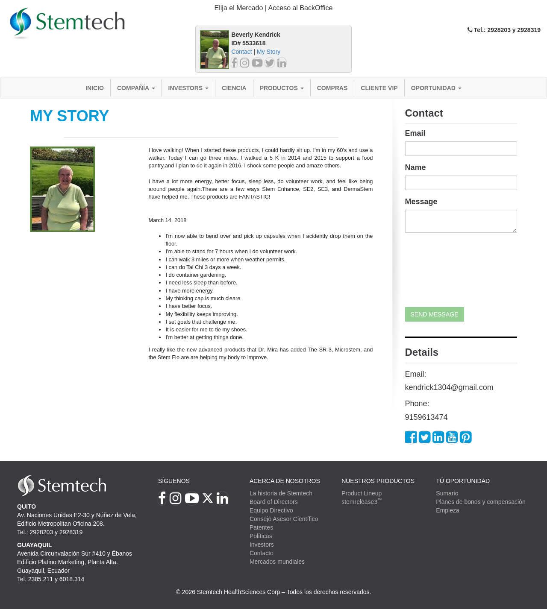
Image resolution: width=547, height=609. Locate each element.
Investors (188, 88)
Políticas (261, 536)
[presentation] (440, 270)
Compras (332, 88)
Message (421, 201)
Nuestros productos (378, 480)
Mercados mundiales (277, 561)
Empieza (447, 510)
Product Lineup (361, 493)
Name (415, 167)
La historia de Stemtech (281, 493)
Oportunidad (436, 88)
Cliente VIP (379, 88)
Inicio (94, 88)
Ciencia (234, 88)
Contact (241, 51)
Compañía (136, 88)
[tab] (273, 8)
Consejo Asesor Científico (284, 518)
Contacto (262, 553)
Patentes (261, 527)
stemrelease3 (361, 501)
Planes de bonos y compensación (480, 501)
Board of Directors (274, 501)
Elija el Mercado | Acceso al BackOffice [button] (274, 8)
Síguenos (174, 480)
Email (415, 133)
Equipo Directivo (271, 510)
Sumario (447, 493)
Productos (282, 88)
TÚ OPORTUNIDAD (463, 480)
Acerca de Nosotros (285, 480)
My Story (268, 51)
